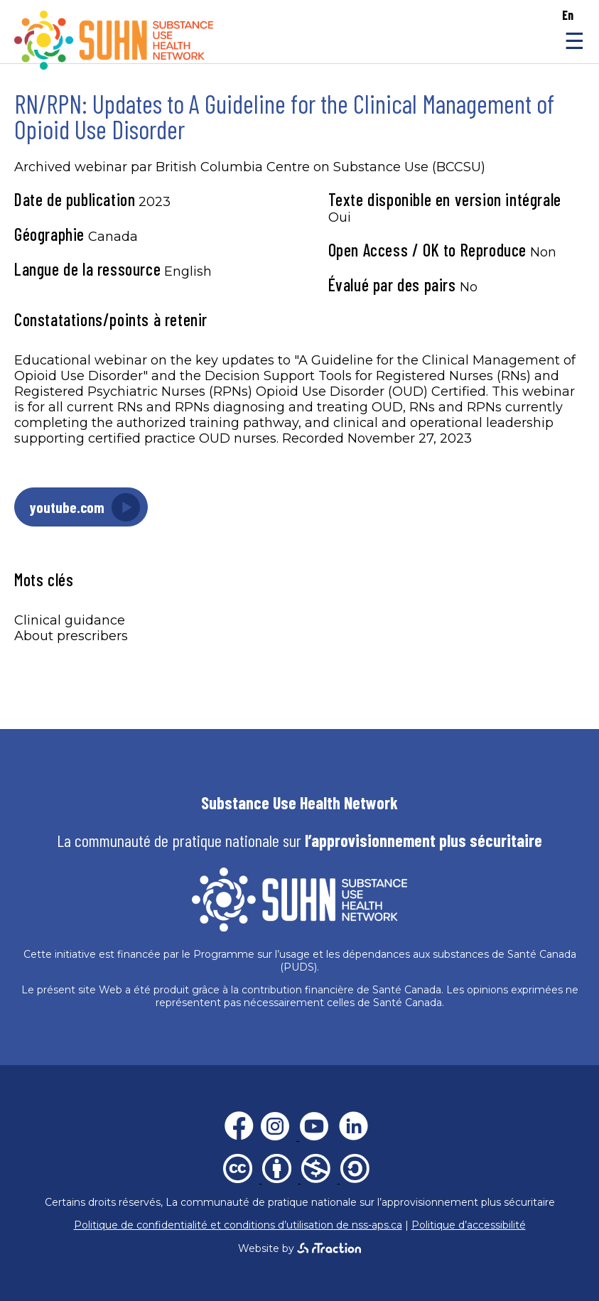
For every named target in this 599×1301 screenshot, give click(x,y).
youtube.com (66, 507)
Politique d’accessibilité (468, 1225)
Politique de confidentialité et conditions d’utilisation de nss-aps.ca (238, 1225)
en (567, 15)
